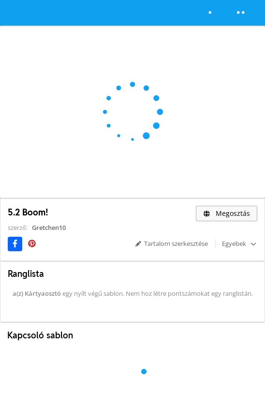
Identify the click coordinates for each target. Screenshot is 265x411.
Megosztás (226, 213)
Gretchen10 (49, 227)
